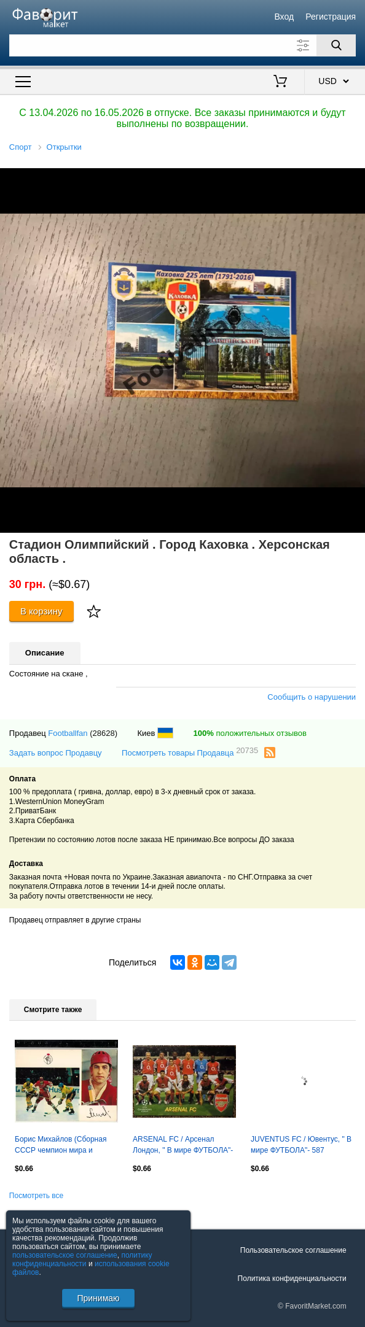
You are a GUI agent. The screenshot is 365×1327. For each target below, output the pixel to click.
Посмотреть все (36, 1195)
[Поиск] (336, 45)
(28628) (103, 733)
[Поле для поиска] (182, 45)
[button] (354, 179)
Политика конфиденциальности (292, 1278)
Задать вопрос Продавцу (55, 752)
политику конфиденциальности (82, 1259)
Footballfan (67, 733)
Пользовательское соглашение (293, 1250)
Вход (284, 16)
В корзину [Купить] (41, 611)
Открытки (64, 147)
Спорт (20, 147)
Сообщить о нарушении (311, 697)
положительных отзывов (250, 733)
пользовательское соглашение (64, 1255)
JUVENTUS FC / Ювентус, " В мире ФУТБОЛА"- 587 (301, 1145)
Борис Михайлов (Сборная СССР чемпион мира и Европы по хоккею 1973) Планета (60, 1146)
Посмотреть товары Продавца (190, 752)
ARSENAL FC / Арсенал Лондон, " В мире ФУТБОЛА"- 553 (183, 1146)
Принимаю (98, 1298)
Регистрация (330, 16)
